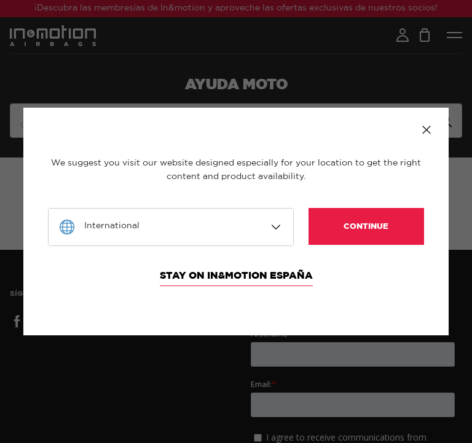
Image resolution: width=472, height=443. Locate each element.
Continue (366, 227)
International (112, 226)
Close (426, 129)
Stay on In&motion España (236, 276)
